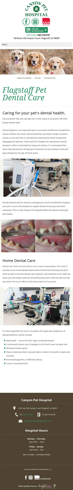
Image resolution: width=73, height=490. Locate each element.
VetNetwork (44, 469)
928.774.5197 (43, 35)
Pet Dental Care (49, 78)
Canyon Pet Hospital (24, 78)
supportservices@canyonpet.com (37, 421)
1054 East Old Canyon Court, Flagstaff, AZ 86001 (36, 38)
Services (38, 78)
